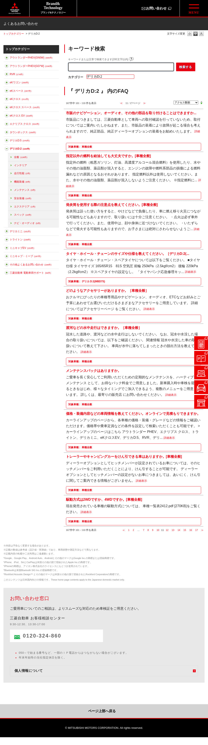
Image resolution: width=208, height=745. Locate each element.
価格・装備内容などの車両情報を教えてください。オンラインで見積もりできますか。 (133, 413)
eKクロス (19, 99)
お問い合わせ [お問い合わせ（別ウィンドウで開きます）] (156, 8)
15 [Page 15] (184, 530)
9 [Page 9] (152, 530)
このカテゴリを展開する (7, 58)
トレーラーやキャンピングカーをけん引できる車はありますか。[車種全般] (124, 456)
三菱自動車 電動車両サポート (30, 272)
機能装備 (22, 181)
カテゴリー (75, 77)
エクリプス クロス (24, 123)
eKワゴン (19, 82)
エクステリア (24, 206)
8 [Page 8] (148, 530)
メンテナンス (24, 189)
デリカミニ (20, 231)
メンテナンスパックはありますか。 (93, 370)
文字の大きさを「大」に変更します (201, 34)
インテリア (20, 165)
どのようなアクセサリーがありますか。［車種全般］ (107, 290)
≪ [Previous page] (123, 530)
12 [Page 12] (167, 530)
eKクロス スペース (25, 107)
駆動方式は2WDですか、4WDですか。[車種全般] (104, 499)
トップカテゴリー (13, 33)
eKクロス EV (21, 115)
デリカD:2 (20, 148)
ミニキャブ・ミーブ (25, 256)
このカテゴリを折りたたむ (7, 149)
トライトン (20, 239)
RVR (16, 74)
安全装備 (22, 198)
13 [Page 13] (173, 530)
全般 (20, 157)
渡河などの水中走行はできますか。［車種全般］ (104, 328)
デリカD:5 (20, 140)
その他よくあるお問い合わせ (30, 264)
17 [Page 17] (196, 530)
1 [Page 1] (129, 530)
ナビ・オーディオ (27, 223)
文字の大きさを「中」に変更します (195, 34)
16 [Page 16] (190, 530)
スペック (22, 214)
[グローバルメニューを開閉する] (194, 8)
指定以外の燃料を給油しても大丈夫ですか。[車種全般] (108, 156)
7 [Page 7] (143, 530)
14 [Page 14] (179, 530)
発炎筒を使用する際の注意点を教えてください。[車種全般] (112, 205)
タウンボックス (23, 132)
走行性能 (22, 173)
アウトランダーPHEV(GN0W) (31, 57)
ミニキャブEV (22, 247)
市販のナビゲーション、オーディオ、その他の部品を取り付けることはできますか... (131, 113)
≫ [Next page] (202, 530)
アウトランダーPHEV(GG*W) (31, 66)
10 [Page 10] (158, 530)
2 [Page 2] (133, 530)
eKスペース (20, 90)
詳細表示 (190, 272)
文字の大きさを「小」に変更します (189, 34)
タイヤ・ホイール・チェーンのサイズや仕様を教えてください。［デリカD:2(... (127, 253)
